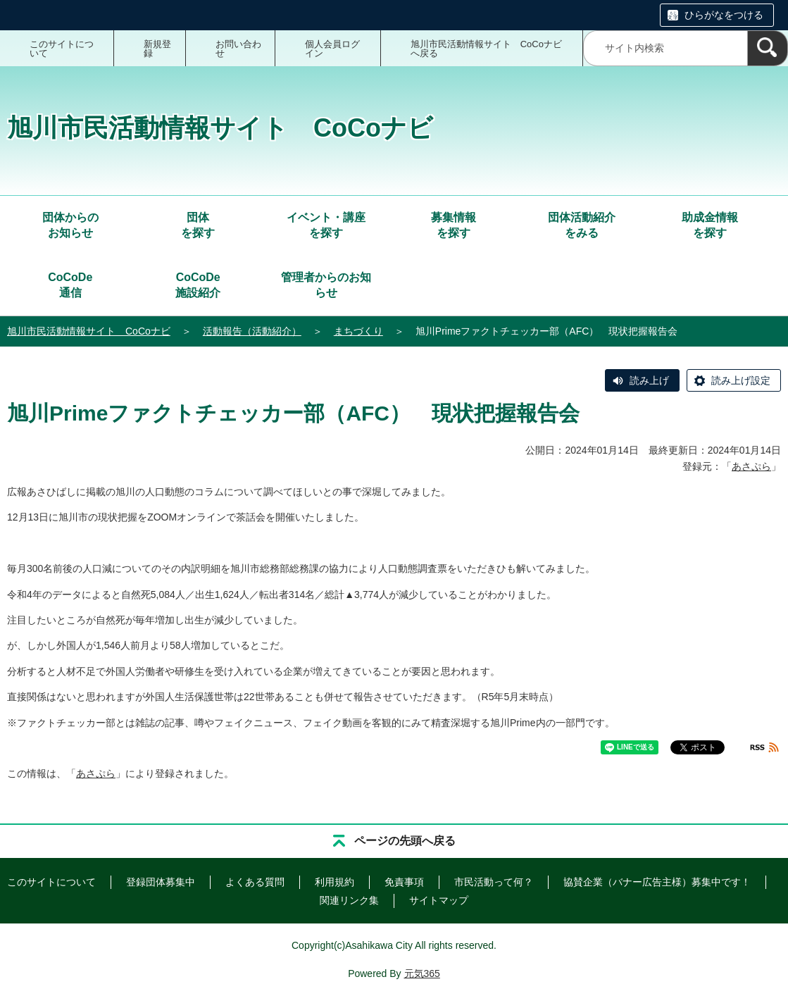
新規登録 (157, 48)
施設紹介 (197, 284)
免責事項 (404, 882)
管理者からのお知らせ (326, 285)
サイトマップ (438, 900)
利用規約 (334, 882)
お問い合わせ (238, 48)
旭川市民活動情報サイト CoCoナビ (88, 331)
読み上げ (649, 380)
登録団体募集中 (160, 882)
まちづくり (358, 331)
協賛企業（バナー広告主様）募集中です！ (657, 882)
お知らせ (70, 224)
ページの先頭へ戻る (405, 841)
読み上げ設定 (740, 380)
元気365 (422, 973)
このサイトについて (62, 48)
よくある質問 (254, 882)
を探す (198, 224)
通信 (70, 284)
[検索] (767, 48)
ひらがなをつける (723, 14)
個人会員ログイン (332, 48)
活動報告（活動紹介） (252, 331)
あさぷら (751, 466)
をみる (581, 224)
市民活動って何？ (493, 882)
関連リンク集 (349, 900)
